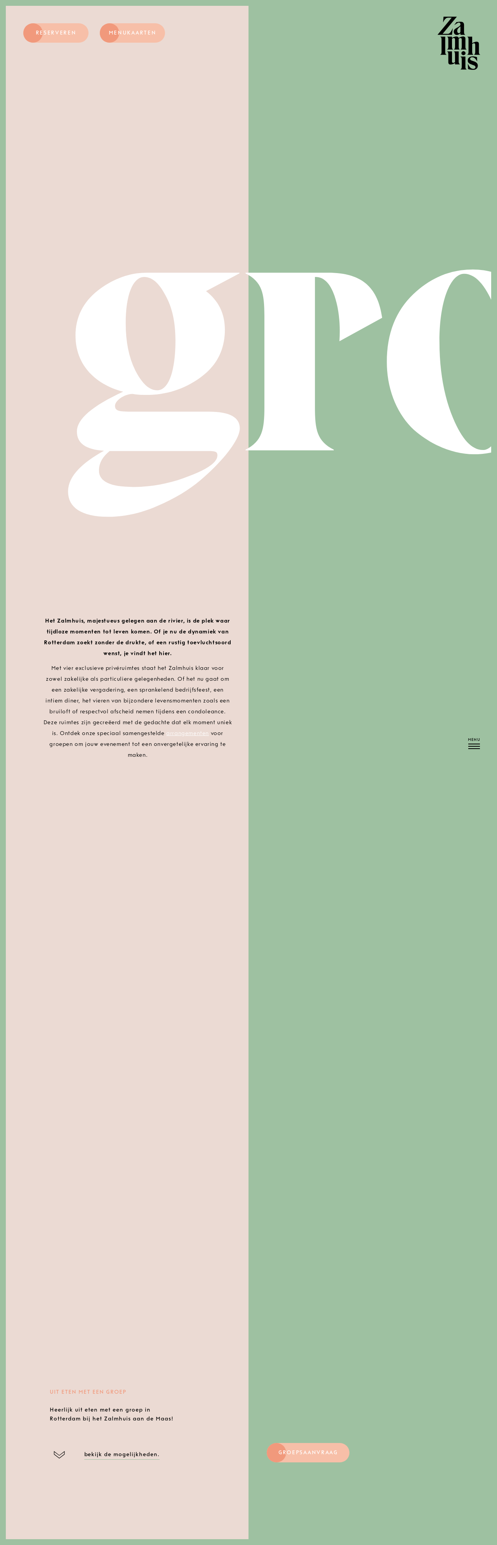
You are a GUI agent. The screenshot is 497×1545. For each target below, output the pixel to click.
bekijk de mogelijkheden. (122, 1454)
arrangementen (187, 733)
